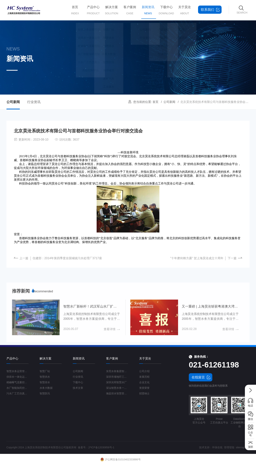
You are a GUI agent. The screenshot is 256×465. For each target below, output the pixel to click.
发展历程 (144, 376)
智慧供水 (45, 376)
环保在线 (217, 447)
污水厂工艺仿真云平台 (17, 393)
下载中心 (166, 10)
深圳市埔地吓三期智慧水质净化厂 (117, 376)
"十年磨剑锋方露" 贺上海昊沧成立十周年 (197, 258)
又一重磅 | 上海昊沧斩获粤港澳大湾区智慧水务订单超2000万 (210, 342)
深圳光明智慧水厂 (116, 382)
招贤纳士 (144, 393)
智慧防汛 (45, 393)
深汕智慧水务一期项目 (117, 387)
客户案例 (129, 10)
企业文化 (144, 382)
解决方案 (111, 10)
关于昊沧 (184, 10)
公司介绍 (144, 371)
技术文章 (78, 387)
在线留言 (198, 377)
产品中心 (92, 10)
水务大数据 (46, 387)
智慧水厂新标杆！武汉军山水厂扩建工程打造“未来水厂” (91, 342)
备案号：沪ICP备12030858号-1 (96, 447)
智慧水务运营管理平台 (17, 371)
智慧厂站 (45, 371)
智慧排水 (45, 382)
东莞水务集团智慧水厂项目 (117, 371)
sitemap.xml (243, 447)
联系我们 (207, 9)
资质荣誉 (144, 387)
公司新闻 (169, 101)
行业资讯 (34, 102)
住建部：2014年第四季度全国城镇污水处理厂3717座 (67, 258)
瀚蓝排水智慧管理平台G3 (117, 393)
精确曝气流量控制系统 (17, 382)
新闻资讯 (147, 13)
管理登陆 (229, 447)
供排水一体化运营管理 (17, 376)
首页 (74, 10)
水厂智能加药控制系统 (17, 387)
